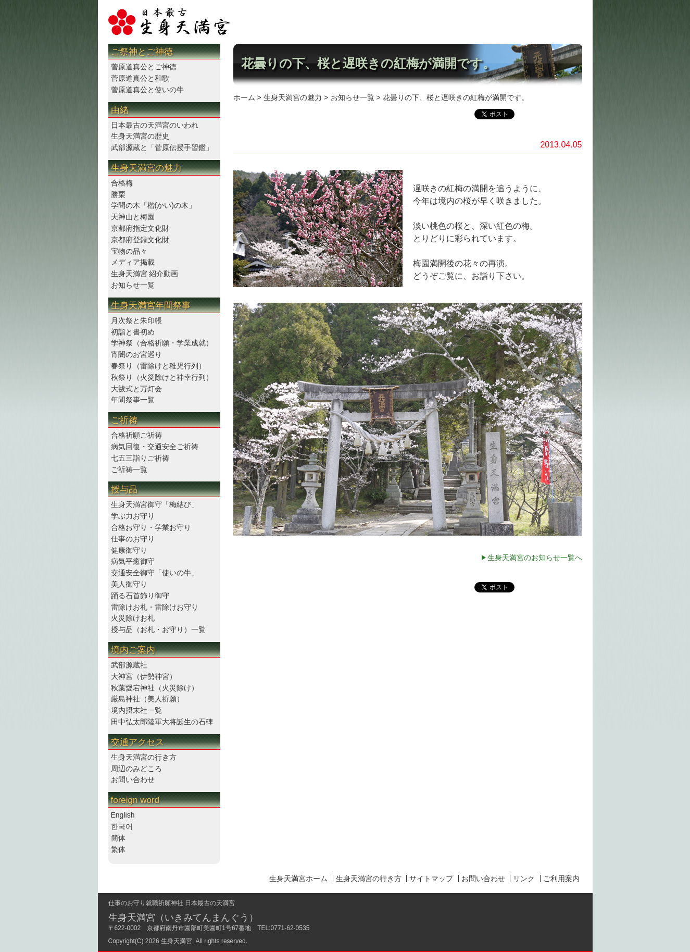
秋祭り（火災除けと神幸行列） (162, 377)
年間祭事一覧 (133, 399)
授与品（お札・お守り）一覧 (158, 629)
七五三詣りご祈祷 (140, 458)
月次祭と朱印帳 (136, 320)
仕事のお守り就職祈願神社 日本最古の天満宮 (171, 903)
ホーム (244, 97)
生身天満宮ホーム (298, 878)
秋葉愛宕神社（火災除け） (154, 688)
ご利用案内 (561, 878)
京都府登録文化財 (140, 240)
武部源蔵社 (129, 665)
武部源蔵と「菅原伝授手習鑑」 (162, 147)
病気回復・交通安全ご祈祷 (154, 446)
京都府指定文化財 (140, 228)
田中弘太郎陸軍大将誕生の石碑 (162, 722)
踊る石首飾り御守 (140, 595)
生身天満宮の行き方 (144, 757)
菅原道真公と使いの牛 (147, 89)
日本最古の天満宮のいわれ (154, 125)
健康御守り (129, 550)
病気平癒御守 (133, 561)
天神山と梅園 (133, 217)
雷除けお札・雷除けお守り (154, 607)
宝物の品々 (129, 251)
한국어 (122, 826)
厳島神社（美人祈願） (147, 699)
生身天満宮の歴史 (140, 136)
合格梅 (122, 183)
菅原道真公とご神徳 (144, 67)
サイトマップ (431, 878)
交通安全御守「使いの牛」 (154, 572)
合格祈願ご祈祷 (136, 435)
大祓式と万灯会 (136, 389)
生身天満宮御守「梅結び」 (154, 504)
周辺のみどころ (136, 768)
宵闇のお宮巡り (136, 354)
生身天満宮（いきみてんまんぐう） (183, 917)
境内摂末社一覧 (136, 710)
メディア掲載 (133, 262)
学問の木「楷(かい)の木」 (153, 205)
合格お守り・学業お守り (151, 527)
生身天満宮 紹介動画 (145, 273)
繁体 (118, 849)
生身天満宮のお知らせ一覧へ (534, 557)
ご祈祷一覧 (129, 469)
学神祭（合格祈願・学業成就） (162, 343)
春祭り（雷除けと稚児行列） (158, 366)
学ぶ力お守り (133, 516)
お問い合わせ (133, 779)
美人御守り (129, 584)
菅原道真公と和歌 (140, 78)
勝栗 (118, 194)
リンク (524, 878)
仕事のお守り (133, 539)
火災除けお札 (133, 618)
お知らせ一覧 (133, 285)
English (123, 815)
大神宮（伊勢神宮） (144, 676)
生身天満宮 (176, 941)
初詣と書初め (133, 332)
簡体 (118, 838)
